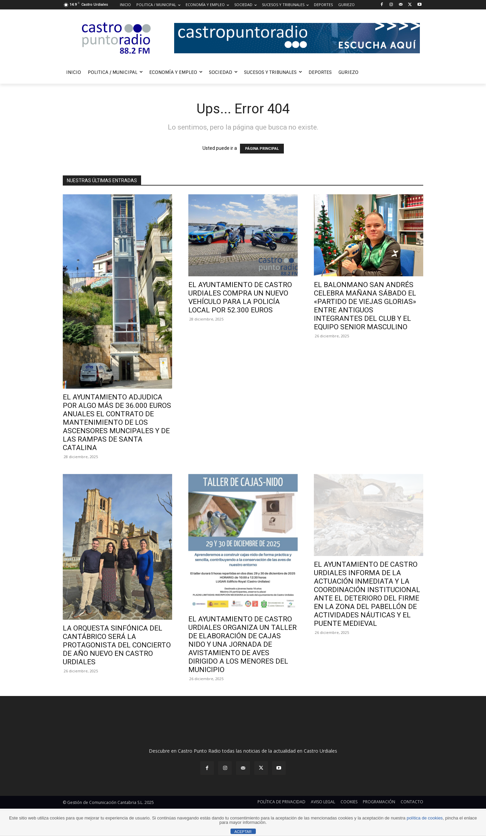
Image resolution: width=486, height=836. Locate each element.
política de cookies (425, 817)
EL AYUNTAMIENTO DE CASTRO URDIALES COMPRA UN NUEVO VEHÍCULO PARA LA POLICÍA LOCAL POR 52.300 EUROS (240, 297)
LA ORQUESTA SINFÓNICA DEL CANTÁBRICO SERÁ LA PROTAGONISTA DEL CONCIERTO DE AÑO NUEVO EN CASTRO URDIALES (117, 645)
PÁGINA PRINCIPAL (262, 148)
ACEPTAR (242, 832)
